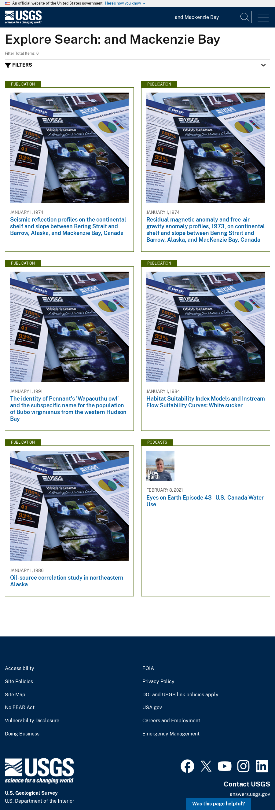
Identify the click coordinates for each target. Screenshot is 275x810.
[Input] (211, 17)
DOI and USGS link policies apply (180, 695)
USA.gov (152, 707)
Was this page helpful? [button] (218, 804)
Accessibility (19, 668)
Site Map (15, 695)
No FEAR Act (20, 707)
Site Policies (19, 681)
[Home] (23, 22)
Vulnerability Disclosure (32, 721)
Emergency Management (171, 734)
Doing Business (22, 734)
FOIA (148, 668)
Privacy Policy (158, 681)
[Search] (245, 17)
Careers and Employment (171, 721)
